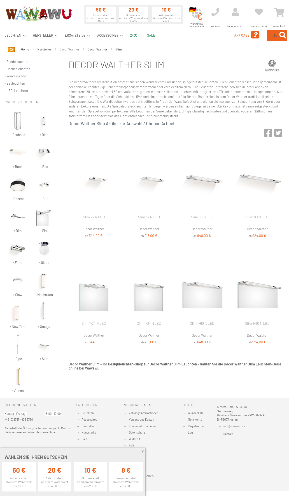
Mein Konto (195, 419)
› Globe (44, 251)
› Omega (44, 315)
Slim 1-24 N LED (94, 323)
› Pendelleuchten (17, 62)
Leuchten (88, 413)
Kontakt (228, 434)
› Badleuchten (15, 83)
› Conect (17, 187)
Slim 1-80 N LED (257, 323)
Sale (84, 439)
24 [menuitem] (133, 35)
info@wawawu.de (234, 426)
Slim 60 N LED (202, 217)
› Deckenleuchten (17, 69)
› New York (17, 315)
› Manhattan (44, 283)
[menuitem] (14, 35)
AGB (131, 445)
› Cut (44, 187)
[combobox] (254, 35)
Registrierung (196, 426)
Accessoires (89, 419)
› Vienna (17, 379)
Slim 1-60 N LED (202, 323)
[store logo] (38, 13)
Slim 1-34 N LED (149, 323)
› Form (17, 251)
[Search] (282, 35)
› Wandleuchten (16, 76)
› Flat (44, 219)
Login (191, 432)
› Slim (44, 347)
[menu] (144, 35)
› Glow (17, 283)
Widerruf (134, 439)
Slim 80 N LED (257, 217)
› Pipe (17, 347)
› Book (17, 155)
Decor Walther (97, 49)
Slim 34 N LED (149, 217)
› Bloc (44, 123)
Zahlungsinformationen (143, 413)
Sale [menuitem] (151, 35)
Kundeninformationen (142, 426)
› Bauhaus (17, 123)
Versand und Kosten (141, 419)
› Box (44, 155)
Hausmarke (89, 432)
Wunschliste (195, 413)
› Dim (17, 219)
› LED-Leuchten (16, 90)
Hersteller (44, 49)
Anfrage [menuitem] (210, 35)
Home (25, 49)
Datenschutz (137, 432)
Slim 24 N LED (94, 217)
